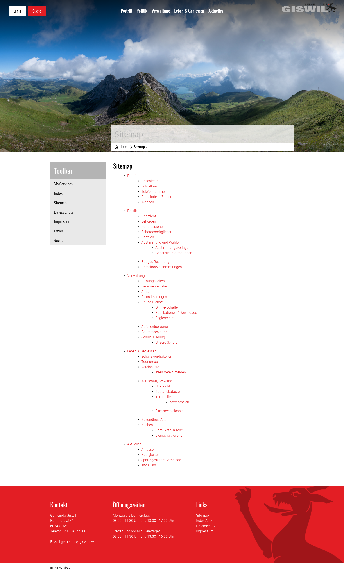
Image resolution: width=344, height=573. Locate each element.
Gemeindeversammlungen (161, 267)
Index (58, 193)
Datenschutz (63, 212)
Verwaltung (161, 10)
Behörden (148, 221)
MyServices (63, 184)
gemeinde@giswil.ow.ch (79, 542)
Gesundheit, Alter (154, 420)
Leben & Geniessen (189, 10)
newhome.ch (179, 402)
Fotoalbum (149, 186)
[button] (140, 147)
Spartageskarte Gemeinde (161, 460)
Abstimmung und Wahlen (161, 242)
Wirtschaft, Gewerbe (156, 381)
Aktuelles (215, 10)
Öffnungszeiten (153, 281)
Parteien (147, 237)
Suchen (59, 240)
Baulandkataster (168, 391)
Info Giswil (149, 465)
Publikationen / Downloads (176, 313)
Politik (141, 10)
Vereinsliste (150, 367)
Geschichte (149, 181)
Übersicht (148, 216)
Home (123, 147)
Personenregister (154, 286)
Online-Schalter (167, 307)
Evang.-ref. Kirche (168, 435)
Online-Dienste (152, 302)
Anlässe (147, 449)
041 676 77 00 (74, 531)
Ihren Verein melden (170, 372)
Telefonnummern (154, 191)
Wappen (147, 202)
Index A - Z (204, 521)
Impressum (62, 222)
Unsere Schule (166, 342)
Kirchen (147, 425)
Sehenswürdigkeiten (156, 356)
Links (58, 231)
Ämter (145, 291)
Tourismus (149, 362)
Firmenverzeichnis (169, 411)
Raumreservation (154, 332)
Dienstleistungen (154, 297)
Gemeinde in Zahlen (156, 197)
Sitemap (65, 204)
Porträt (126, 10)
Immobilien (164, 397)
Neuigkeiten (150, 455)
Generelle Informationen (173, 253)
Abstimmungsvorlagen (172, 248)
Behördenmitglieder (156, 232)
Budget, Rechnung (155, 262)
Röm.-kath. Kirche (169, 430)
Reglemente (164, 318)
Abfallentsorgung (154, 327)
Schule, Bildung (153, 337)
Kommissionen (153, 227)
